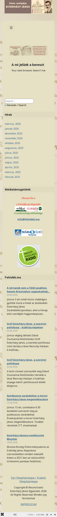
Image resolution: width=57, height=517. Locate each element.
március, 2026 (13, 123)
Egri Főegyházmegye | (23, 477)
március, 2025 (13, 172)
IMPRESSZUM (28, 504)
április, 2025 (12, 167)
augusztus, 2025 (14, 148)
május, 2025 (12, 162)
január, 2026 (12, 128)
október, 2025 (12, 143)
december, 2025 (13, 133)
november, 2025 (14, 138)
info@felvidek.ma (28, 219)
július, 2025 (11, 152)
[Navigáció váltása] (11, 27)
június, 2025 (12, 157)
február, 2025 (12, 177)
